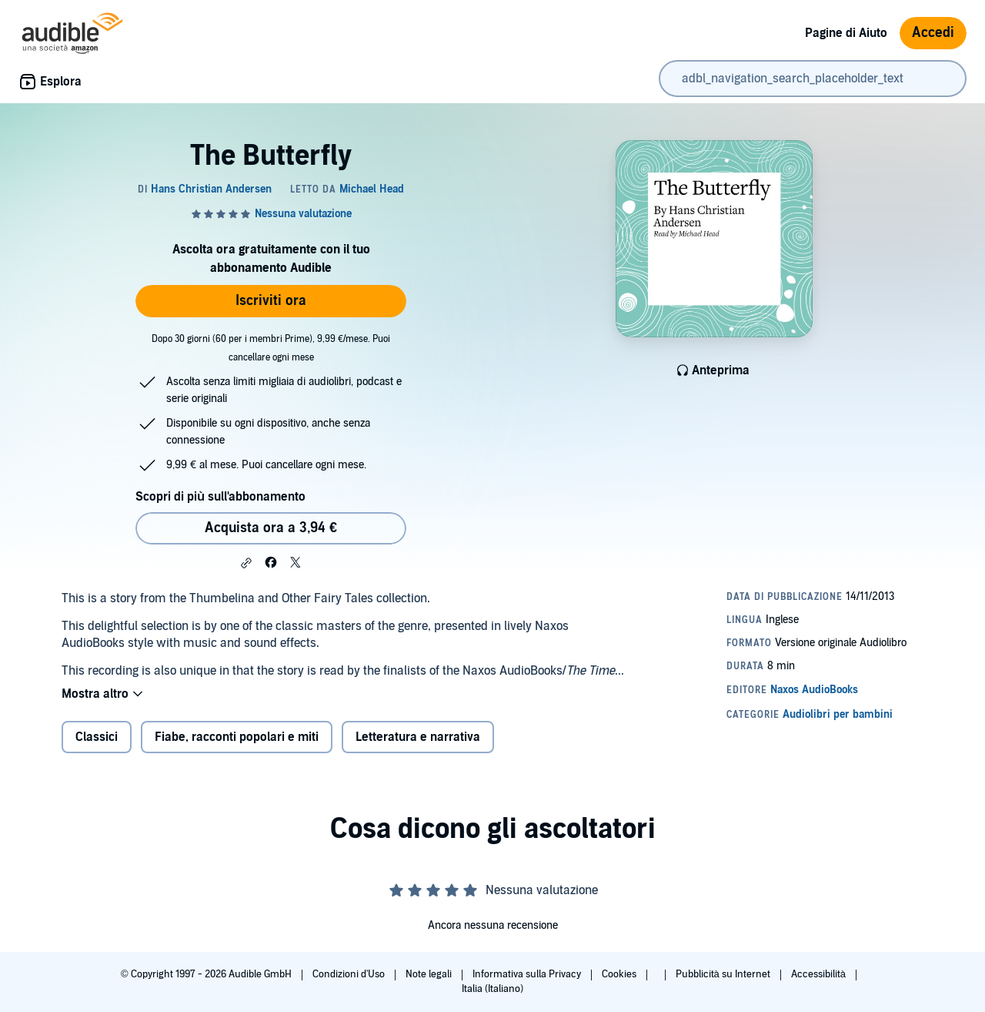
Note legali (430, 974)
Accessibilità (819, 974)
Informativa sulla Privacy (527, 974)
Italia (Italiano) (492, 989)
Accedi (933, 33)
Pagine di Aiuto (846, 33)
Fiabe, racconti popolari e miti (237, 737)
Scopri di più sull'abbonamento (220, 496)
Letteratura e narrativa (418, 737)
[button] (246, 563)
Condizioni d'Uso (349, 974)
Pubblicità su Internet (724, 974)
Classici (96, 737)
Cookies (620, 974)
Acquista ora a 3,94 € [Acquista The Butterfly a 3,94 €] (271, 528)
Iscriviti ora (270, 301)
